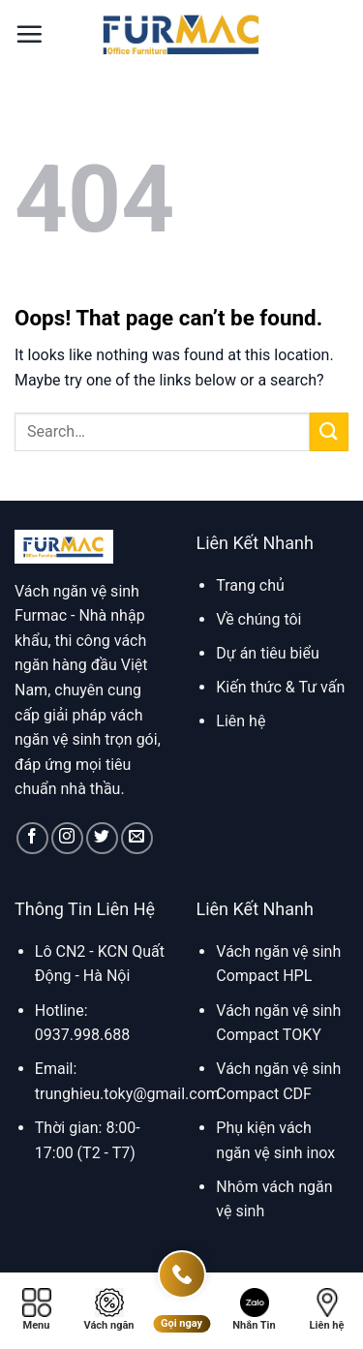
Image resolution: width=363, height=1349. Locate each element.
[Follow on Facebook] (32, 838)
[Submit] (329, 431)
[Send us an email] (137, 838)
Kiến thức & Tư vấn (280, 687)
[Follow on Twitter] (102, 838)
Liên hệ (240, 721)
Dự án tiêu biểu (267, 653)
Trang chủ (250, 585)
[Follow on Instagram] (67, 838)
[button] (29, 34)
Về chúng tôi (258, 619)
